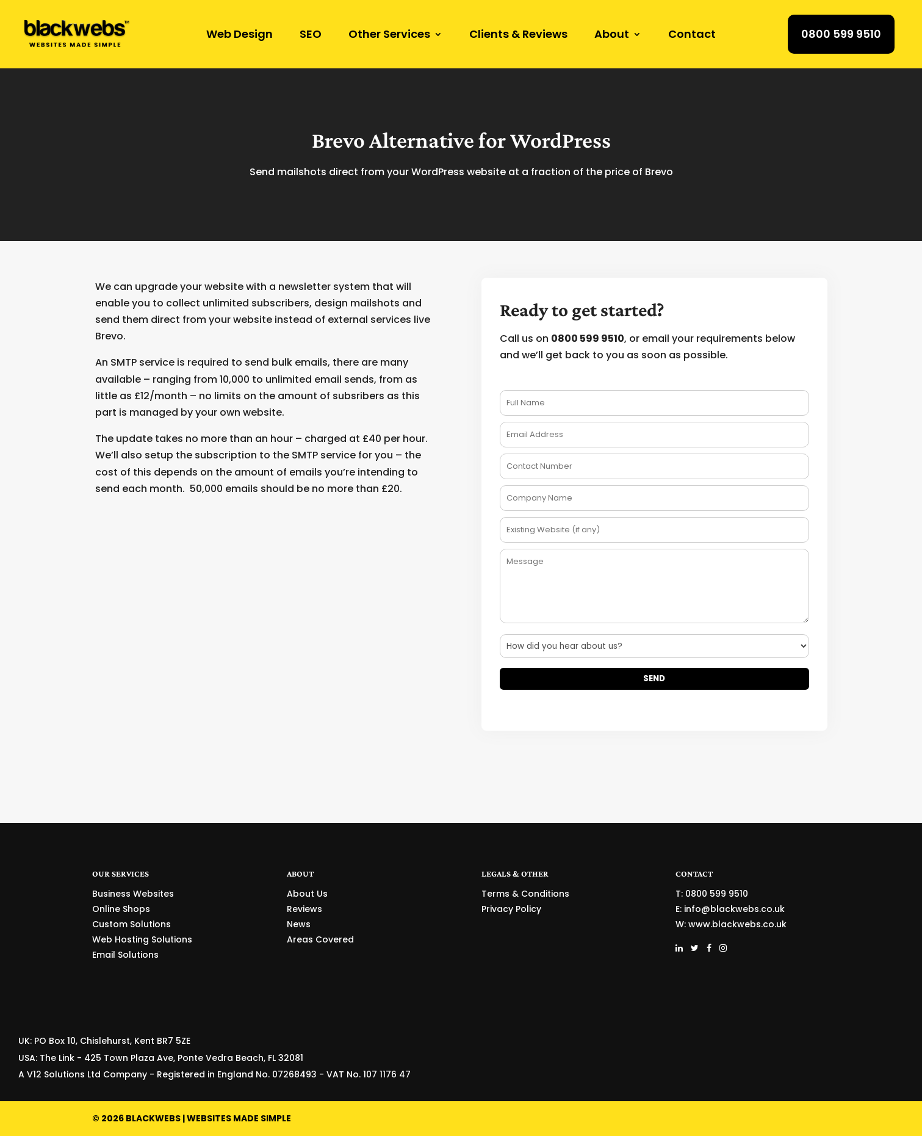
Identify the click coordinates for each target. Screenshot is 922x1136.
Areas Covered (320, 939)
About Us (307, 894)
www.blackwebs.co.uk (737, 924)
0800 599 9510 (841, 34)
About (611, 36)
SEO (311, 36)
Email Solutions (125, 955)
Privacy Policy (511, 909)
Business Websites (133, 894)
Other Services (389, 36)
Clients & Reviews (518, 36)
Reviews (304, 909)
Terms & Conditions (525, 894)
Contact (692, 36)
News (299, 924)
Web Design (239, 36)
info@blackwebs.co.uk (734, 909)
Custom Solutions (131, 924)
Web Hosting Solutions (142, 939)
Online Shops (121, 909)
